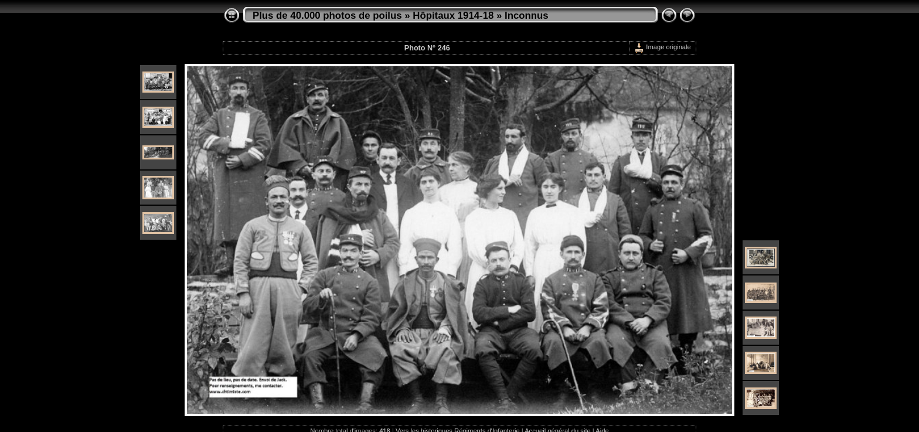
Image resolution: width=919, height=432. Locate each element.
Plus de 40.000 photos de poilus (327, 15)
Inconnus (527, 15)
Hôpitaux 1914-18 (453, 15)
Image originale (662, 46)
